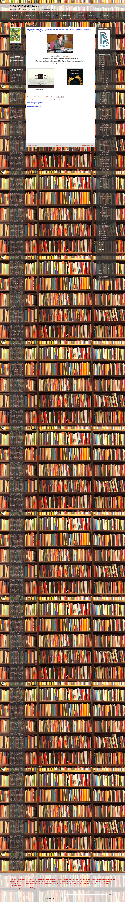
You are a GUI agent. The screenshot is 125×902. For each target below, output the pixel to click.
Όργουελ (17, 584)
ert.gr (100, 273)
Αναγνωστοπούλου (13, 142)
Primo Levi (13, 850)
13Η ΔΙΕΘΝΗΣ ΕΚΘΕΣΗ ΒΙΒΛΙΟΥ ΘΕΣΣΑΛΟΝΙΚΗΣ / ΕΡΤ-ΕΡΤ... (105, 227)
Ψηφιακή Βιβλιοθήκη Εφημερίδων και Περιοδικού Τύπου (16, 787)
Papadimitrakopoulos (14, 847)
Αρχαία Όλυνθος (13, 175)
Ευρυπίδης (16, 344)
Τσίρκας (19, 735)
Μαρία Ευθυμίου (19, 485)
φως (11, 753)
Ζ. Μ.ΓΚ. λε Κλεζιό (18, 351)
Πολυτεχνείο (12, 628)
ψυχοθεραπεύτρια (14, 790)
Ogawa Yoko (16, 842)
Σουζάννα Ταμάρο (19, 669)
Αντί (10, 156)
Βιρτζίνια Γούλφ (18, 203)
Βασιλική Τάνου (20, 189)
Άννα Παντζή (20, 153)
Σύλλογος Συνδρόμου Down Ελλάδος (76, 18)
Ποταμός (19, 628)
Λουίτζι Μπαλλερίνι (18, 467)
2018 (100, 72)
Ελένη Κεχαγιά (20, 305)
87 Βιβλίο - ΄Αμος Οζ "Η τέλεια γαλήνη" (105, 199)
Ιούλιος (15, 406)
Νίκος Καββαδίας (20, 541)
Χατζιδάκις (18, 764)
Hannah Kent (13, 821)
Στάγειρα (17, 674)
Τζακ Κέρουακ (14, 712)
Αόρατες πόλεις (19, 163)
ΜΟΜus (21, 511)
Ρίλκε (20, 648)
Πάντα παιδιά (106, 15)
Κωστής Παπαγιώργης (16, 456)
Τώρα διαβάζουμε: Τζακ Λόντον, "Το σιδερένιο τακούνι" (105, 165)
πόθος (11, 622)
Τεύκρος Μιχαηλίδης (18, 709)
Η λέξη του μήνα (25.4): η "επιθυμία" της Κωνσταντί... (105, 156)
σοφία (12, 671)
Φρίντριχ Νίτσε (19, 752)
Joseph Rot (12, 830)
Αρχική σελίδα (59, 145)
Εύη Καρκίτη (18, 342)
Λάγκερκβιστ (12, 457)
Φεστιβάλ (12, 743)
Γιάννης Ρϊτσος (19, 222)
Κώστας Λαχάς (19, 452)
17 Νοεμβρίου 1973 (19, 110)
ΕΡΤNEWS (12, 335)
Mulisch (12, 840)
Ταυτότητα (92, 18)
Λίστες (15, 464)
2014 (100, 244)
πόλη (20, 623)
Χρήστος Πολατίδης (18, 769)
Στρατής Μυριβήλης (14, 684)
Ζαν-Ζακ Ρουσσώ (18, 353)
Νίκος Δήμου (12, 541)
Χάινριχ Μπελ (12, 758)
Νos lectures (18, 558)
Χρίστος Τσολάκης (18, 778)
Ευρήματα (81, 15)
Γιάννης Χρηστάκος (14, 226)
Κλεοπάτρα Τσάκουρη (17, 437)
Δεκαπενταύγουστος (13, 261)
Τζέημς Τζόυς (13, 713)
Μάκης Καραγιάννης (15, 478)
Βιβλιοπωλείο (12, 199)
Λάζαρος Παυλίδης (19, 457)
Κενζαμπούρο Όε (13, 430)
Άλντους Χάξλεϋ (13, 137)
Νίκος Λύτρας (12, 545)
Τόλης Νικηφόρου (19, 730)
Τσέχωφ (13, 735)
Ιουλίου (102, 88)
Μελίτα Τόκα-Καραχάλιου (17, 503)
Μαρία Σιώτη (19, 491)
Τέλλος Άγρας (12, 706)
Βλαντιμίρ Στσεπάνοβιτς (15, 204)
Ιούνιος (20, 406)
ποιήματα (17, 622)
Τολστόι (13, 732)
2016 (100, 77)
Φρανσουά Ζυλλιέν (19, 749)
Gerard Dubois (13, 819)
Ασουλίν (20, 180)
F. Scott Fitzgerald (13, 814)
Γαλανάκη (21, 210)
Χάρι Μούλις (13, 762)
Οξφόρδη (13, 584)
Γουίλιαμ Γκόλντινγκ (13, 253)
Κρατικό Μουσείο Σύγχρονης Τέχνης (16, 443)
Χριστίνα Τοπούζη (13, 777)
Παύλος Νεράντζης (19, 612)
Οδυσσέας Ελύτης (16, 572)
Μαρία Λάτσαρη (20, 487)
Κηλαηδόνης (12, 433)
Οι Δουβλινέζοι (12, 575)
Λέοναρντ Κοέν (18, 459)
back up (21, 795)
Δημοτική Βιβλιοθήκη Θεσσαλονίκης (16, 269)
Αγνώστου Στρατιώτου (15, 120)
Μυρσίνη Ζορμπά (20, 531)
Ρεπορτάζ (12, 648)
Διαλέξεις (11, 276)
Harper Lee (17, 822)
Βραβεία (19, 206)
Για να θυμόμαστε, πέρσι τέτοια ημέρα (105, 179)
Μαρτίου (103, 235)
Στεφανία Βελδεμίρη (16, 682)
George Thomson (18, 817)
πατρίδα (21, 610)
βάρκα (21, 184)
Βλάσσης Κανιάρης (14, 205)
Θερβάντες (19, 401)
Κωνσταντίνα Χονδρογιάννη (16, 447)
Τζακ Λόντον (21, 712)
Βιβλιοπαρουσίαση (14, 196)
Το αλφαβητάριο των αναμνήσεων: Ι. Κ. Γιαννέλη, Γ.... (105, 216)
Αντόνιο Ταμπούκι (18, 158)
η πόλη (21, 375)
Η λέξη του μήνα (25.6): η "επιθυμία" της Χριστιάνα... (105, 131)
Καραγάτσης (19, 423)
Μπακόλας (20, 521)
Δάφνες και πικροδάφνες (17, 258)
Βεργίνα (20, 190)
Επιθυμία (21, 320)
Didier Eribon (15, 806)
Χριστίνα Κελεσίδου (15, 775)
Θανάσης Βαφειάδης (14, 391)
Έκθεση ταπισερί (15, 303)
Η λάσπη (18, 367)
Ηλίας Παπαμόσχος (17, 382)
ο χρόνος (21, 571)
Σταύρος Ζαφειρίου (14, 677)
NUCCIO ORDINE (16, 841)
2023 (100, 62)
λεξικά (11, 459)
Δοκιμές (21, 286)
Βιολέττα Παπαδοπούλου (16, 201)
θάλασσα (21, 389)
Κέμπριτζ (18, 428)
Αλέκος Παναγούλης (19, 127)
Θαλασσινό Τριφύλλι (17, 390)
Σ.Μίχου (19, 656)
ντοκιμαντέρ (12, 557)
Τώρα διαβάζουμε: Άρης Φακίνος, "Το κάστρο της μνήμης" (105, 115)
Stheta (13, 858)
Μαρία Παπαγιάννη (14, 490)
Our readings (17, 845)
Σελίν (11, 662)
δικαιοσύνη (21, 283)
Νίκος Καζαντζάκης (15, 542)
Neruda (17, 840)
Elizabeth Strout (18, 809)
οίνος (13, 580)
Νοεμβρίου (103, 80)
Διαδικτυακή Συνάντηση (70, 12)
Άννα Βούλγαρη (18, 152)
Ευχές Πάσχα (16, 348)
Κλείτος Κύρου (15, 435)
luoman (72, 898)
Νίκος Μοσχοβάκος (15, 546)
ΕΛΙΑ (17, 310)
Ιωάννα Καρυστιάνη (19, 411)
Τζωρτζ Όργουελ (14, 717)
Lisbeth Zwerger (18, 832)
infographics (20, 824)
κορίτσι (19, 438)
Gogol (22, 820)
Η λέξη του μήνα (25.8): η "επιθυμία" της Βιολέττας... (105, 111)
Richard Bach (13, 853)
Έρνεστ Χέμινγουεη (15, 327)
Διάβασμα (19, 273)
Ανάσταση (12, 144)
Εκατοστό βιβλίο (18, 296)
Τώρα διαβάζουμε (103, 18)
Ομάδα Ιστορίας (18, 581)
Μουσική (19, 520)
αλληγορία (13, 136)
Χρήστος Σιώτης (13, 770)
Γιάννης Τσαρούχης (19, 225)
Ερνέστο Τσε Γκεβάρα (19, 328)
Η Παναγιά (17, 375)
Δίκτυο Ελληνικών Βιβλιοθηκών (17, 285)
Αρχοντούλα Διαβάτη (15, 179)
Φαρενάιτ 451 (17, 739)
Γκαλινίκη (20, 247)
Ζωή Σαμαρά (20, 360)
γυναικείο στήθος (14, 256)
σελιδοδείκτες (19, 661)
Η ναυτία (11, 375)
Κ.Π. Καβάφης (19, 416)
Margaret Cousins (13, 836)
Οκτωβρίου (103, 82)
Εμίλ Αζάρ (14, 315)
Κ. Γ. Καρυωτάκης (18, 415)
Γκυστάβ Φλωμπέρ (18, 251)
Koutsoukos (19, 830)
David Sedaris (16, 805)
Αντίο (13, 12)
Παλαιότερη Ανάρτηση (88, 145)
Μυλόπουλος (12, 531)
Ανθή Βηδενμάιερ (20, 149)
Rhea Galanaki (19, 852)
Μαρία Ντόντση (18, 489)
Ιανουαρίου (103, 239)
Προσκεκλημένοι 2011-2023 (30, 18)
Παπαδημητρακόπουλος (14, 601)
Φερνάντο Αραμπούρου (18, 741)
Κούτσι (20, 441)
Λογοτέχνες (21, 464)
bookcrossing (12, 800)
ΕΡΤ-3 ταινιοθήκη (18, 331)
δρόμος (13, 287)
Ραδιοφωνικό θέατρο (14, 645)
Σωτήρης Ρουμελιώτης (16, 691)
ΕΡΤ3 (15, 333)
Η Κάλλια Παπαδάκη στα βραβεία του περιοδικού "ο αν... (105, 151)
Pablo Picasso (14, 846)
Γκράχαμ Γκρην (15, 250)
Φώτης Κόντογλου (13, 754)
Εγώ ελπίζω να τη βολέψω (104, 213)
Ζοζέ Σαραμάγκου (15, 357)
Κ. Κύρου (12, 416)
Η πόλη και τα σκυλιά (16, 376)
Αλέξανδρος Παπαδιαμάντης (16, 132)
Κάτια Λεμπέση (16, 427)
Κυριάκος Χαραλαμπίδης (15, 446)
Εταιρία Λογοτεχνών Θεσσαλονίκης (16, 337)
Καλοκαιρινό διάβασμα (105, 127)
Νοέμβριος (13, 550)
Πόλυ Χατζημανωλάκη (19, 626)
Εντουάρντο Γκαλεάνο (15, 318)
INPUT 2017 (12, 825)
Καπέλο (13, 423)
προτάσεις (19, 636)
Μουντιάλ (19, 515)
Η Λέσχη (16, 371)
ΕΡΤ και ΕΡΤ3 (15, 15)
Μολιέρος (16, 511)
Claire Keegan (20, 803)
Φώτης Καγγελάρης (18, 753)
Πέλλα (14, 613)
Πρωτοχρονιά (20, 638)
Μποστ (11, 529)
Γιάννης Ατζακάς (13, 219)
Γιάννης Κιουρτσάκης (19, 220)
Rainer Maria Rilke (14, 851)
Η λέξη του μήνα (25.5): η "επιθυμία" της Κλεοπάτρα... (105, 141)
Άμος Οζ (20, 137)
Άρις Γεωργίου (14, 174)
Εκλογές (21, 303)
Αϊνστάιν (16, 125)
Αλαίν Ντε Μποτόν (14, 126)
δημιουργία (12, 267)
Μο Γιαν (20, 510)
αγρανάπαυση (12, 121)
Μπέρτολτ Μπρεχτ (19, 525)
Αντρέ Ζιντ (12, 159)
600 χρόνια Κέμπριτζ (105, 220)
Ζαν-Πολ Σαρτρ (13, 354)
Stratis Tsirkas (19, 858)
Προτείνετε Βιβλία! (14, 63)
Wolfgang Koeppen (18, 866)
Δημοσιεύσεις (57, 12)
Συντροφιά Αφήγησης (57, 18)
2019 (100, 70)
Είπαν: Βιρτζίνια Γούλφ (105, 196)
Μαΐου (102, 231)
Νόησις (18, 550)
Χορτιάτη (11, 767)
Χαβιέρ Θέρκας (19, 757)
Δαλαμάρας (12, 257)
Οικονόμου (21, 579)
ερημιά (17, 325)
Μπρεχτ (20, 530)
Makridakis (19, 835)
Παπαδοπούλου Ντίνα (15, 602)
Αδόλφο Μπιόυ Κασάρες (14, 122)
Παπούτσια (18, 604)
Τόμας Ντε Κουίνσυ (19, 732)
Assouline (16, 795)
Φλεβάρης (12, 749)
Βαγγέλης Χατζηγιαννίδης (18, 183)
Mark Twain (21, 836)
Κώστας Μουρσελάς (14, 453)
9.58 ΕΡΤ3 (19, 116)
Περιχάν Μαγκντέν (15, 618)
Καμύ (22, 422)
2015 (100, 242)
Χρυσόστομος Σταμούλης (15, 783)
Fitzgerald (20, 814)
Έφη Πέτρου (19, 349)
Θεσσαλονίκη (12, 402)
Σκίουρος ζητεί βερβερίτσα (15, 666)
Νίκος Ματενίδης (19, 545)
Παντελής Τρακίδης (16, 599)
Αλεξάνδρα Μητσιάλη (15, 130)
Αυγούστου (103, 86)
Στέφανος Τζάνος (13, 683)
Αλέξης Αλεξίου (13, 133)
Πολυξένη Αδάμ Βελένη (17, 627)
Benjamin (11, 798)
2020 (100, 68)
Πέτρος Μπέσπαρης (15, 620)
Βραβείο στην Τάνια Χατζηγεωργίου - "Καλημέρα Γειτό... (105, 124)
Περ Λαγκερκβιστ (20, 616)
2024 (100, 60)
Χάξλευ (17, 759)
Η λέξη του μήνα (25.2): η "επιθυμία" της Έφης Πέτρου (105, 175)
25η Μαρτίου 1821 (16, 111)
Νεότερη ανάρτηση (32, 145)
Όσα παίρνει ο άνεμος (19, 585)
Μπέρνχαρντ (12, 525)
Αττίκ (16, 182)
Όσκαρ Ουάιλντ (14, 586)
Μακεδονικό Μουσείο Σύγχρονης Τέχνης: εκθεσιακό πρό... (105, 183)
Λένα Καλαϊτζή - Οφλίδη (17, 458)
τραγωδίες (13, 733)
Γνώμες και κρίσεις (18, 252)
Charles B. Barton (14, 801)
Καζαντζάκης (18, 417)
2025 (100, 58)
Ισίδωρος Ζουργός (13, 407)
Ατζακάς (11, 182)
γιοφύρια (12, 230)
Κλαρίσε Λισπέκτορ (19, 433)
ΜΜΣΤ (16, 510)
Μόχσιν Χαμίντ (13, 521)
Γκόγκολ (21, 248)
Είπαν (13, 295)
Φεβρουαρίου (104, 237)
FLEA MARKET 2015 (14, 815)
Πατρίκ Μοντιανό (15, 611)
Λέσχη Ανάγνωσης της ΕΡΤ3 (24, 6)
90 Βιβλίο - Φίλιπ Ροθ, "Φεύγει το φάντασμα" (105, 94)
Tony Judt (12, 862)
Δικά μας (106, 12)
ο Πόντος (17, 570)
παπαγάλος (12, 600)
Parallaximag (12, 848)
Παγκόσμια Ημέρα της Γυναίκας (17, 590)
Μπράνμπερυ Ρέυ (13, 530)
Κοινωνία (14, 438)
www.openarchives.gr (14, 867)
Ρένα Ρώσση (18, 647)
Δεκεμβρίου (103, 78)
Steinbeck (21, 857)
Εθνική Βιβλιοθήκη (14, 290)
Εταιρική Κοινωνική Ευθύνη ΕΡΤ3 (67, 15)
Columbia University (15, 804)
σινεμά (17, 663)
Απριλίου (103, 233)
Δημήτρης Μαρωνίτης (19, 263)
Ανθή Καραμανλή (15, 151)
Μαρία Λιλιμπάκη (15, 488)
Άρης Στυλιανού (15, 172)
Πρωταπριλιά (12, 637)
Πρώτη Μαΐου (19, 637)
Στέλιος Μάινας (18, 679)
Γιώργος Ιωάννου (13, 231)
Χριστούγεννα (13, 779)
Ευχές (11, 347)
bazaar (13, 796)
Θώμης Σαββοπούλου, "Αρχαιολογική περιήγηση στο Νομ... (105, 188)
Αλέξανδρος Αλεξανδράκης (15, 131)
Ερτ (12, 330)
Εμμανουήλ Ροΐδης (18, 316)
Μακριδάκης (12, 479)
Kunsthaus (18, 831)
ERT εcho (101, 270)
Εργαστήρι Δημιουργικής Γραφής (47, 15)
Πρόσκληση (12, 636)
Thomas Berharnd (18, 861)
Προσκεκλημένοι (15, 18)
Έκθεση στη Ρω (19, 302)
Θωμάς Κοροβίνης (20, 402)
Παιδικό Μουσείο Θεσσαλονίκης (103, 277)
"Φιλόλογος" (12, 110)
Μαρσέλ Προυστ (13, 499)
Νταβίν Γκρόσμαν (20, 552)
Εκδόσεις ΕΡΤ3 (13, 298)
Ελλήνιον (17, 313)
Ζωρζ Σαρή (15, 362)
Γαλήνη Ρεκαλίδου (14, 211)
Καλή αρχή (14, 421)
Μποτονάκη (19, 529)
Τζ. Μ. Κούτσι (12, 711)
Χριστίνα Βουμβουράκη (17, 774)
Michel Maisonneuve (15, 837)
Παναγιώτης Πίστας (18, 594)
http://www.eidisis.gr (65, 56)
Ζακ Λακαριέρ (13, 352)
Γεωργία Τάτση (19, 216)
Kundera (11, 831)
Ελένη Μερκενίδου (15, 306)
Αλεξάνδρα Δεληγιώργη (16, 128)
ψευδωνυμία (12, 784)
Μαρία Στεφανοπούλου (14, 493)
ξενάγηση (19, 560)
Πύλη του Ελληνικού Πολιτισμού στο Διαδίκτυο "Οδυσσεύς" (16, 642)
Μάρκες (13, 498)
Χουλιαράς (12, 768)
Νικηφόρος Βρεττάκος (15, 535)
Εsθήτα (11, 351)
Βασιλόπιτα (14, 190)
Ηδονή (16, 380)
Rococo (20, 853)
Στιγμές (19, 683)
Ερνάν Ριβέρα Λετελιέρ (19, 326)
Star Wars (16, 857)
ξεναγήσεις (12, 560)
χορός (20, 765)
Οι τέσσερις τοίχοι (14, 579)
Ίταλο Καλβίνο (13, 410)
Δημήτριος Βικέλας (18, 266)
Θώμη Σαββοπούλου (60, 99)
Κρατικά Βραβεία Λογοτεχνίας (16, 442)
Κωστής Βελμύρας (19, 454)
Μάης (14, 472)
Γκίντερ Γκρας (16, 248)
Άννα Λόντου (12, 153)
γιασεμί (21, 226)
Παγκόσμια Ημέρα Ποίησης (17, 589)
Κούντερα (16, 441)
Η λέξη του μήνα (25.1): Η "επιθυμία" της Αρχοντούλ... (105, 203)
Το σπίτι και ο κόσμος (19, 728)
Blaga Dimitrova (19, 799)
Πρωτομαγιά (12, 638)
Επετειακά (13, 320)
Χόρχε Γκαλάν (19, 767)
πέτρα (22, 618)
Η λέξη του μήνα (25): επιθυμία (105, 222)
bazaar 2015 (19, 796)
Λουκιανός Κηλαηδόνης (14, 468)
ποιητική (13, 623)
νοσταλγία (12, 552)
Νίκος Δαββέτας (19, 540)
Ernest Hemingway (14, 810)
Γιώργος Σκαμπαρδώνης (16, 242)
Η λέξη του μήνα (93, 15)
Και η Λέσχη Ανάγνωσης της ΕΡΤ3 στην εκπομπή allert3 (105, 146)
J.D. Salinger (20, 826)
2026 (100, 56)
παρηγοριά (12, 607)
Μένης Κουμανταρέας (14, 504)
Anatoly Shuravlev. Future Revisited (16, 793)
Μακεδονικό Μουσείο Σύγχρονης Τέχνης (16, 476)
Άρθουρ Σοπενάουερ (19, 173)
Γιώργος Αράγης (19, 230)
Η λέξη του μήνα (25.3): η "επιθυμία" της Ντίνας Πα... (105, 160)
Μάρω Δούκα (20, 499)
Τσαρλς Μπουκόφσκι (19, 734)
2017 (100, 75)
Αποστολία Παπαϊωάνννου (15, 169)
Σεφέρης (15, 662)
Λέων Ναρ (18, 462)
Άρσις (21, 174)
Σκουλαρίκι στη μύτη (14, 668)
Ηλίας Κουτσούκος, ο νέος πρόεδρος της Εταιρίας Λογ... (105, 193)
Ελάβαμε (13, 305)
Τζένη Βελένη (14, 714)
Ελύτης (22, 313)
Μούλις (13, 515)
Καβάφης (11, 417)
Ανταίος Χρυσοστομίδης (17, 154)
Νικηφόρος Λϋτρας (13, 536)
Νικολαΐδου (19, 537)
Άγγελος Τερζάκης (19, 117)
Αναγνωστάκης (13, 141)
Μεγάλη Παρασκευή (19, 501)
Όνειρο (11, 583)
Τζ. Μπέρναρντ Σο (20, 711)
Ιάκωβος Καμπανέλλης (14, 405)
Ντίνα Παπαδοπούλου (16, 556)
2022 (100, 64)
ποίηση (22, 622)
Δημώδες (13, 271)
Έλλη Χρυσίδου (20, 311)
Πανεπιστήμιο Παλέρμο (14, 596)
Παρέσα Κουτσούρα (15, 606)
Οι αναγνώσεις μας (16, 573)
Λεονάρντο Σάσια (13, 461)
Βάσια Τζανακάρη (17, 185)
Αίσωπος (21, 125)
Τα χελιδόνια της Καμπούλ (17, 696)
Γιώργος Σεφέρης (19, 241)
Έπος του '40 (20, 322)
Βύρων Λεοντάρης (14, 210)
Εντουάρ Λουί (19, 317)
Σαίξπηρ (11, 657)
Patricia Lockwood (20, 848)
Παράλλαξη (12, 605)
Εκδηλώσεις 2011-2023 (29, 15)
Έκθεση (11, 300)
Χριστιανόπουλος (20, 773)
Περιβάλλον (13, 617)
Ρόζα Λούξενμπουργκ (14, 651)
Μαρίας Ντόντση (20, 494)
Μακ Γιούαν (18, 474)
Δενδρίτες (21, 261)
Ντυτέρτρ (11, 558)
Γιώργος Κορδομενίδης (19, 235)
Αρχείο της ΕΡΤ (15, 178)
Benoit (17, 798)
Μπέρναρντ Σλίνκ (17, 524)
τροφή (18, 733)
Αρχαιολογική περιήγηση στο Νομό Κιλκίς (40, 99)
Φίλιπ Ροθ (19, 747)
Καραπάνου (12, 425)
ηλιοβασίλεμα (13, 385)
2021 (100, 66)
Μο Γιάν (11, 511)
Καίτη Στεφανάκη (15, 420)
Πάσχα (17, 610)
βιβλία (13, 20)
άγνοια (19, 118)
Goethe (18, 820)
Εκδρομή (20, 298)
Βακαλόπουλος (14, 184)
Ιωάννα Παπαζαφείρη (16, 412)
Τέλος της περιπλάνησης (15, 707)
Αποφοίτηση (33, 12)
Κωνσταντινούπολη (15, 448)
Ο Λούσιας (19, 568)
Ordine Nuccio (16, 843)
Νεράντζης (19, 534)
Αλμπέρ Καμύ (19, 136)
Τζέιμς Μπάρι (20, 713)
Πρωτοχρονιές (15, 640)
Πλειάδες (20, 621)
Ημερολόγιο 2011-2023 (19, 386)
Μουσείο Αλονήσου (14, 516)
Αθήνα (22, 122)
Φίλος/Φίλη (12, 748)
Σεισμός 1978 (12, 661)
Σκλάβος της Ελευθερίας (15, 667)
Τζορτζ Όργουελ (18, 716)
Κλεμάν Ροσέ (20, 436)
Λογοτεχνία (102, 97)
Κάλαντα (21, 420)
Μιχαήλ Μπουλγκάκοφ (16, 508)
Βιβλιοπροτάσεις (13, 198)
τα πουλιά (15, 693)
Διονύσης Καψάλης (15, 286)
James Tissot (14, 827)
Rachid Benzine (20, 850)
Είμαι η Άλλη (20, 293)
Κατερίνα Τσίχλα (19, 426)
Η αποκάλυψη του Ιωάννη (16, 364)
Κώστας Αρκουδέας (14, 451)
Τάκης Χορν (21, 698)
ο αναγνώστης (18, 561)
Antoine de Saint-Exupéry (16, 794)
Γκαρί (11, 248)
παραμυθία (19, 605)
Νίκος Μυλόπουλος (19, 547)
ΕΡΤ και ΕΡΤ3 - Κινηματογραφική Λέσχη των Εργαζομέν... (104, 105)
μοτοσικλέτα (20, 514)
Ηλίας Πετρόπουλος (15, 384)
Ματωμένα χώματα (15, 500)
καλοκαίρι (18, 422)
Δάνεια (22, 257)
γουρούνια (21, 253)
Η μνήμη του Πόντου (18, 374)
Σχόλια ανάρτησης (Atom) (63, 150)
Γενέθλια (21, 211)
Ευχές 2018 (17, 347)
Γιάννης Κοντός (15, 221)
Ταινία (16, 697)
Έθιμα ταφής (19, 288)
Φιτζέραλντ (20, 748)
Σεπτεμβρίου (104, 84)
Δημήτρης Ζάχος (14, 262)
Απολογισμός (22, 12)
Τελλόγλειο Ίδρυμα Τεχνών (16, 704)
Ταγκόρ (11, 697)
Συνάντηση (44, 18)
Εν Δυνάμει (12, 317)
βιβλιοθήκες (12, 194)
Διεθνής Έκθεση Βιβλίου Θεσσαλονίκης (90, 12)
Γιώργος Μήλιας (20, 237)
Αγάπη (11, 117)
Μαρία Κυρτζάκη (13, 487)
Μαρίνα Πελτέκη (15, 495)
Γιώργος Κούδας (15, 236)
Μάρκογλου (19, 498)
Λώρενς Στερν (19, 469)
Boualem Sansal (20, 800)
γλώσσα (11, 252)
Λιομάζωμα (17, 463)
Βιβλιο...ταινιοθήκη (14, 193)
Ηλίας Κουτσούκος (19, 381)
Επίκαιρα (14, 321)
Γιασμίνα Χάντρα (15, 227)
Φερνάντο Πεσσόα (17, 742)
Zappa (15, 868)
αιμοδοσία (12, 125)
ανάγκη (11, 138)
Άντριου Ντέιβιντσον (19, 159)
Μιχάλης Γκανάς (13, 509)
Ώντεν (21, 790)
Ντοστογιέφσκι (19, 557)
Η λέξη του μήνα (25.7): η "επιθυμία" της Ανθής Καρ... (105, 120)
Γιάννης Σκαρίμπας (14, 224)
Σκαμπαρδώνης (19, 664)
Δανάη (17, 257)
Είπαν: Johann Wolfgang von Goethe (104, 100)
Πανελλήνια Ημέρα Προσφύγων (16, 595)
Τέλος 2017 (19, 706)
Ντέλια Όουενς (16, 555)
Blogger (80, 898)
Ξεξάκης (11, 561)
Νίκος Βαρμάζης (13, 539)
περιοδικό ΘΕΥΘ (20, 617)
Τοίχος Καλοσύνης (15, 729)
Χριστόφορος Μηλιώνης (18, 780)
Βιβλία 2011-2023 (45, 12)
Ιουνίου (102, 90)
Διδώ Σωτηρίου (19, 277)
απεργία (11, 168)
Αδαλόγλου (20, 121)
